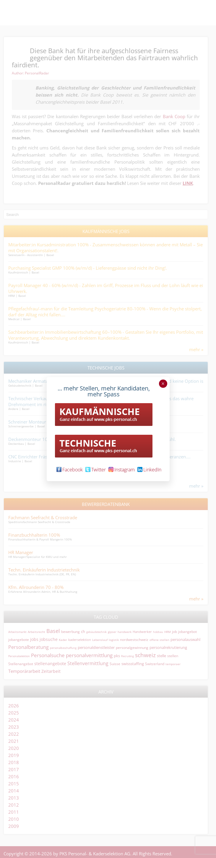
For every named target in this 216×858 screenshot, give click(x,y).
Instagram (121, 469)
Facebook (69, 469)
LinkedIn (149, 469)
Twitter (95, 469)
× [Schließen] (163, 383)
